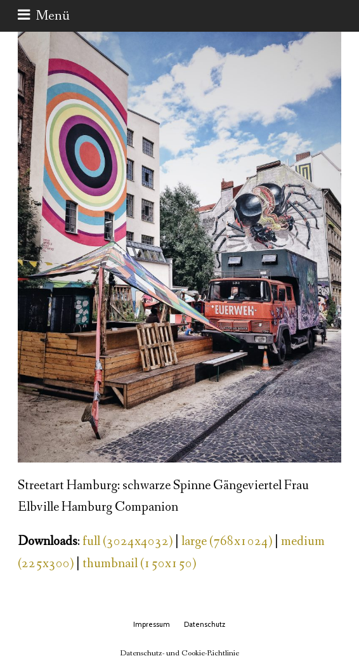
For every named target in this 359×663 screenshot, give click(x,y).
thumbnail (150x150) (139, 563)
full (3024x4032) (127, 541)
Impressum (151, 624)
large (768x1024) (226, 541)
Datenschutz (204, 624)
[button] (44, 15)
